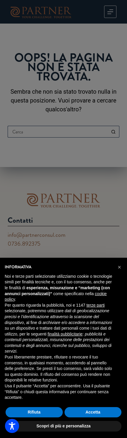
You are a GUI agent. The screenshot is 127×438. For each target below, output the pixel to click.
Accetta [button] (92, 412)
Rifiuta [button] (34, 412)
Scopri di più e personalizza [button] (63, 426)
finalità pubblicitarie (65, 334)
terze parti (96, 305)
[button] (119, 267)
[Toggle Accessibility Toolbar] (12, 426)
